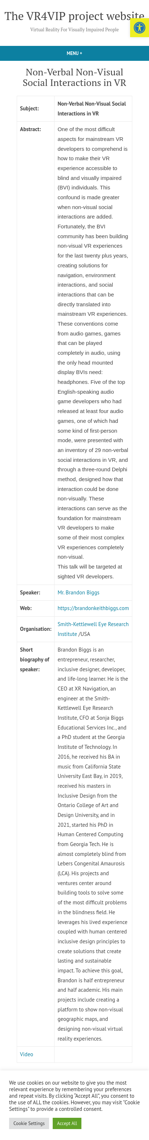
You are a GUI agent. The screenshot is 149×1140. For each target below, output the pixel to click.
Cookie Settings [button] (29, 1123)
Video (26, 1054)
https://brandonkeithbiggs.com (93, 608)
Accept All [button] (67, 1123)
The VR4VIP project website (74, 15)
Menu (86, 53)
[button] (139, 27)
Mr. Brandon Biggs (78, 592)
